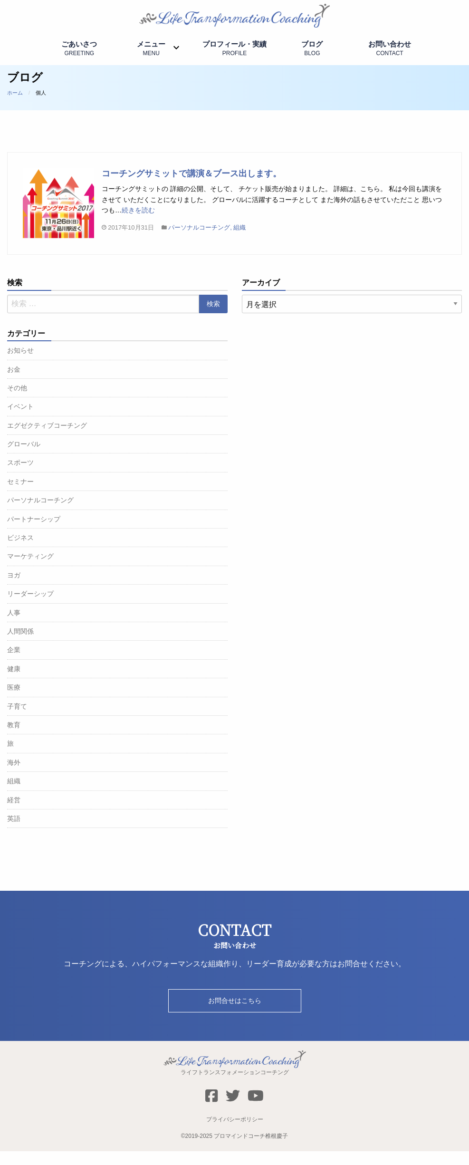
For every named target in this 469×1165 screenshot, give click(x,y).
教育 (13, 738)
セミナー (20, 495)
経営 (13, 814)
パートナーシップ (33, 533)
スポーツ (20, 477)
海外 (13, 776)
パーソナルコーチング (199, 241)
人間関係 (20, 645)
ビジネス (20, 551)
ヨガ (13, 589)
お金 (13, 383)
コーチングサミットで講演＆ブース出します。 (191, 187)
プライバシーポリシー (234, 1133)
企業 (13, 664)
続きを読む (138, 224)
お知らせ (20, 364)
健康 (13, 682)
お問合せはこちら (234, 1014)
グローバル (23, 458)
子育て (17, 720)
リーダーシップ (30, 607)
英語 (13, 832)
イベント (20, 420)
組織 (239, 241)
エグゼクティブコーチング (47, 439)
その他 (17, 401)
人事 (13, 626)
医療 (13, 701)
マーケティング (30, 570)
